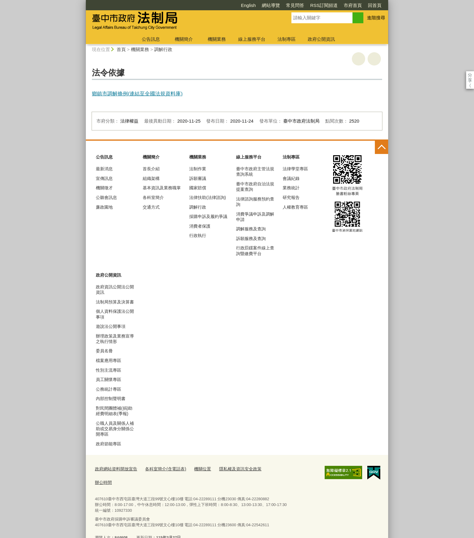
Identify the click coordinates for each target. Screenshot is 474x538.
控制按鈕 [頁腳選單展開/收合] (381, 147)
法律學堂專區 (295, 168)
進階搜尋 (376, 17)
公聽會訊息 (106, 197)
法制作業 (197, 168)
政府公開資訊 (321, 39)
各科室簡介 (153, 197)
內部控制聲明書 (110, 398)
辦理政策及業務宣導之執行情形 (115, 339)
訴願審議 (197, 178)
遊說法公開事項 (110, 326)
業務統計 (291, 187)
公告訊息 (151, 39)
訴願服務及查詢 (251, 238)
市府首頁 (318, 5)
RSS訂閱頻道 (289, 5)
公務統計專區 (108, 389)
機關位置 (196, 468)
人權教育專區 (295, 207)
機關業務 (217, 39)
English (213, 5)
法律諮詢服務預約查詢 (255, 202)
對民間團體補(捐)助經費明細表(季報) (114, 411)
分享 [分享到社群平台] (470, 75)
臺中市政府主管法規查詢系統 (255, 171)
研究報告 (291, 197)
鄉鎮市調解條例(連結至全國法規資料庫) (137, 93)
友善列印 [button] (358, 59)
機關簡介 (184, 39)
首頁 (121, 49)
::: (83, 2)
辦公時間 (267, 468)
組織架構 (151, 178)
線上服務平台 (251, 39)
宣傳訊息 (104, 178)
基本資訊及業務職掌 (162, 187)
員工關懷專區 (108, 379)
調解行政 (163, 49)
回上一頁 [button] (374, 59)
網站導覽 (236, 5)
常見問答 (260, 5)
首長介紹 (151, 168)
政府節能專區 (108, 443)
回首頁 (340, 5)
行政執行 (197, 235)
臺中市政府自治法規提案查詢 (255, 186)
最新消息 (104, 168)
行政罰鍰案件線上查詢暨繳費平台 (255, 250)
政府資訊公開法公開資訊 (115, 289)
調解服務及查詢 (251, 228)
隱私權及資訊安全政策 (231, 468)
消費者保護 (199, 226)
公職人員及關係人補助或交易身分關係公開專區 (115, 429)
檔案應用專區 (108, 360)
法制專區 (287, 39)
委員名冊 (104, 350)
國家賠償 (197, 187)
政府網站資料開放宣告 (114, 468)
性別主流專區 (108, 370)
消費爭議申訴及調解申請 (255, 217)
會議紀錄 (291, 178)
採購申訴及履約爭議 (208, 216)
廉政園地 (104, 207)
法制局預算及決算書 (115, 301)
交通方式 (151, 207)
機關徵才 (104, 187)
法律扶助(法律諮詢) (207, 197)
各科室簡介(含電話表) (161, 468)
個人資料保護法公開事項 (115, 314)
